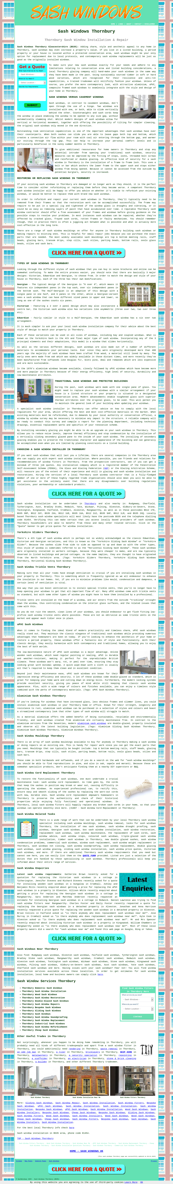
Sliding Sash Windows (38, 1103)
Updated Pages (40, 1161)
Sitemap (19, 1161)
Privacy (154, 1161)
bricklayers (93, 1052)
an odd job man (26, 1052)
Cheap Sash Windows (84, 1112)
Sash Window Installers (87, 1116)
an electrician (77, 1058)
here (100, 974)
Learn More (130, 1182)
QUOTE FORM (89, 855)
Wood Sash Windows (136, 1109)
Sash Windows (139, 1119)
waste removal (108, 1049)
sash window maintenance (89, 833)
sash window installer (31, 191)
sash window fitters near (33, 903)
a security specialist (83, 1055)
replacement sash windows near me (123, 913)
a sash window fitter (118, 1045)
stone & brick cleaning (121, 1058)
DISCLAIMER (150, 24)
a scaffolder (40, 1058)
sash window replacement (119, 846)
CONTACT (138, 24)
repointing (125, 1055)
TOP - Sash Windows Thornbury (35, 1138)
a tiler (61, 1052)
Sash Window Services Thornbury (46, 981)
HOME (113, 24)
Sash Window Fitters (131, 1103)
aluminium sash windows (91, 723)
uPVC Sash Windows (50, 1106)
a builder (41, 1062)
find (26, 955)
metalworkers (40, 1055)
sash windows (39, 50)
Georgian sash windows (65, 830)
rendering (74, 1049)
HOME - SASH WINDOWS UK (86, 1151)
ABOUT (128, 24)
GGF (106, 468)
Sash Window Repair (68, 1103)
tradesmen (111, 1062)
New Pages (28, 1161)
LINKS (120, 24)
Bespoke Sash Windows (49, 1109)
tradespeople (75, 1045)
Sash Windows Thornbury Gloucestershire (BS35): (48, 47)
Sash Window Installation (99, 1103)
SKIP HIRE (126, 1052)
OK (141, 1182)
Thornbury (90, 503)
